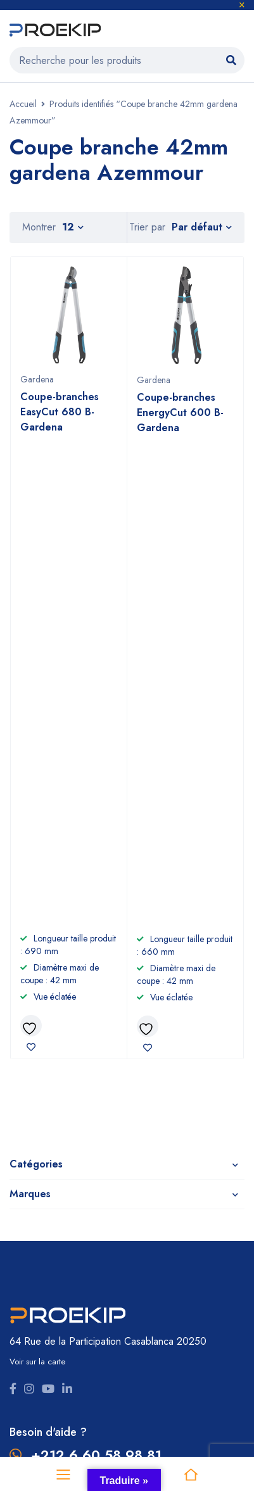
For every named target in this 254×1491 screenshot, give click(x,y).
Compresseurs (42, 1197)
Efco (143, 1283)
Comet (23, 1303)
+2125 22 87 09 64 (96, 991)
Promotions (33, 1218)
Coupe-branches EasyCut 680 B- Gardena (59, 411)
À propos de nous (169, 1136)
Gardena (37, 379)
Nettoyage (34, 1177)
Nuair (145, 1303)
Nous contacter (165, 1197)
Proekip (122, 1360)
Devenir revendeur (172, 1157)
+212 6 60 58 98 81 (96, 969)
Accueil (23, 104)
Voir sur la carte (37, 875)
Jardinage (31, 1157)
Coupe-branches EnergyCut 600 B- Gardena (180, 412)
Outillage (30, 1136)
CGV (141, 1177)
